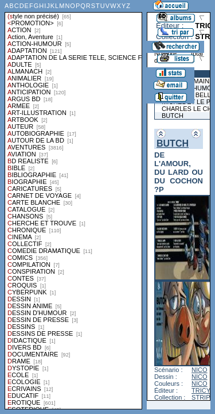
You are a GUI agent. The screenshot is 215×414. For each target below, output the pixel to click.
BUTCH (173, 143)
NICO (199, 369)
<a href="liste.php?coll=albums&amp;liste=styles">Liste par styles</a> (73, 204)
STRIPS (202, 397)
